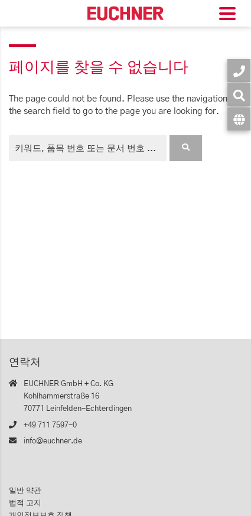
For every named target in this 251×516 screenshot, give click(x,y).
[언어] (238, 118)
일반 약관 (25, 491)
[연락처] (238, 70)
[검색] (238, 94)
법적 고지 (25, 503)
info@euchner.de (53, 441)
